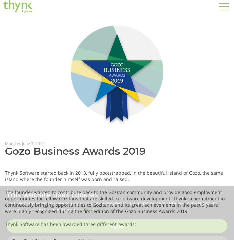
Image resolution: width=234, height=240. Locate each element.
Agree (117, 228)
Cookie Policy (91, 212)
